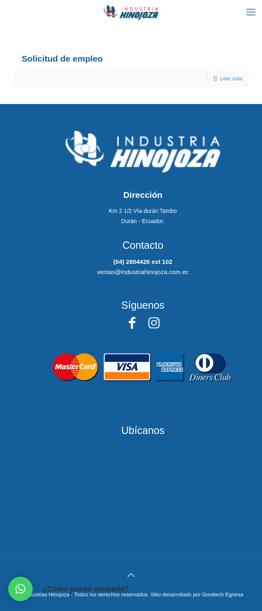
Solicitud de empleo (62, 58)
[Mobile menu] (251, 12)
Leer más (231, 78)
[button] (20, 589)
